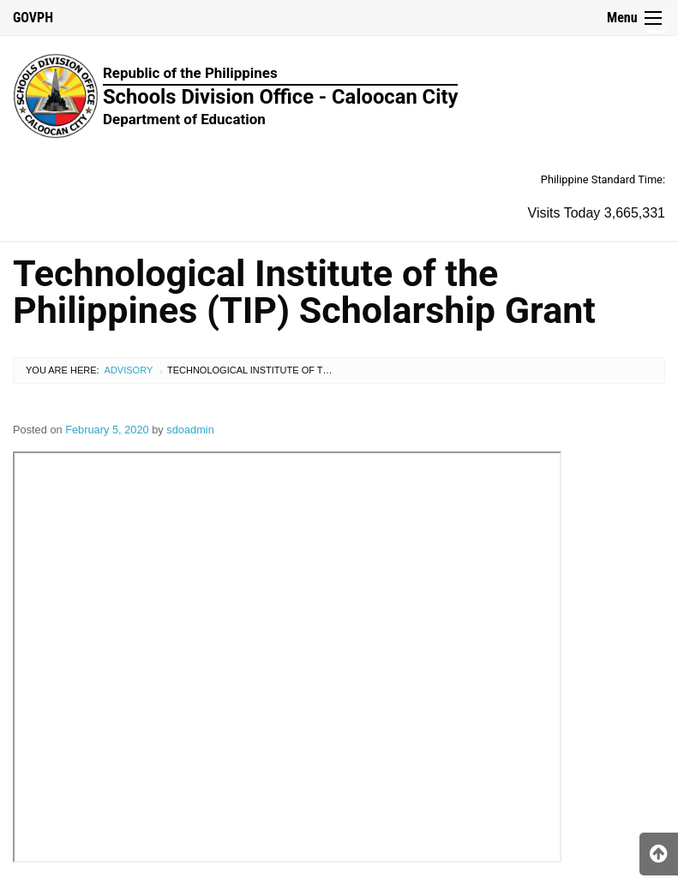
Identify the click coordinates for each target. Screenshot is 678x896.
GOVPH (33, 17)
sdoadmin (190, 429)
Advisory (129, 370)
